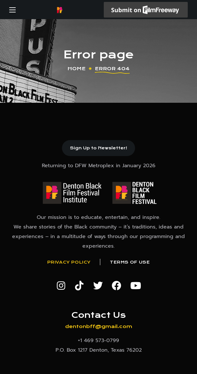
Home (76, 68)
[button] (98, 148)
